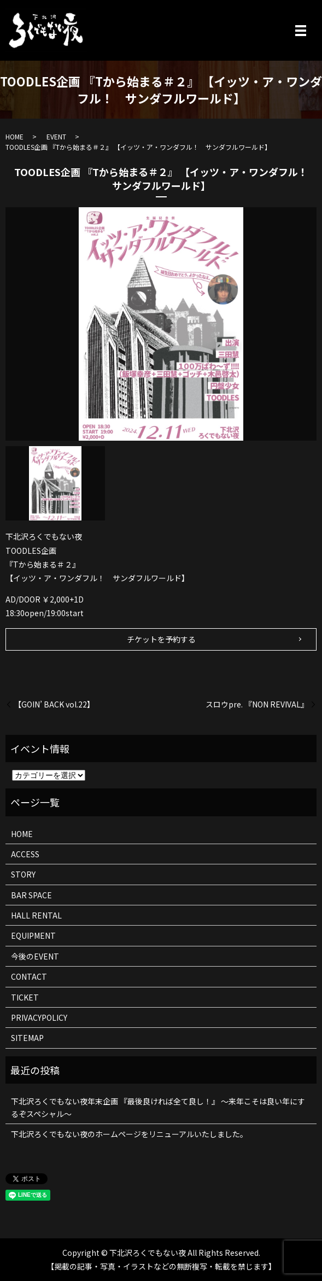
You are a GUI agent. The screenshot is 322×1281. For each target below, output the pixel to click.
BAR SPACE (31, 895)
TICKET (25, 997)
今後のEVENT (35, 956)
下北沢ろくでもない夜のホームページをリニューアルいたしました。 (129, 1133)
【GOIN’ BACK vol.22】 (54, 704)
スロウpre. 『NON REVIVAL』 (257, 704)
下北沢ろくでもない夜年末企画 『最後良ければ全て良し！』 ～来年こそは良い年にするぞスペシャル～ (158, 1107)
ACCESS (25, 854)
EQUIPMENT (33, 935)
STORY (23, 874)
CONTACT (29, 976)
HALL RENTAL (36, 915)
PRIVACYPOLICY (39, 1017)
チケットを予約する (161, 639)
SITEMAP (27, 1037)
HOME (14, 136)
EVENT (56, 136)
